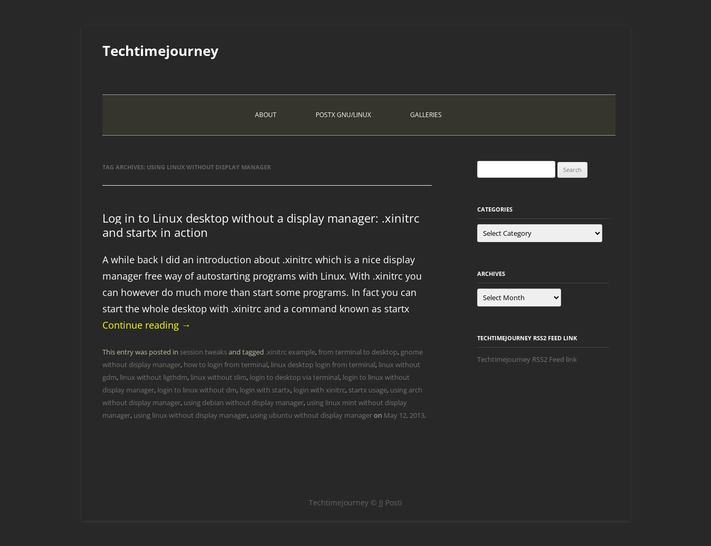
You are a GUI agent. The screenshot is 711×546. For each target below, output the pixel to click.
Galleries (426, 114)
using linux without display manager (190, 415)
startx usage (367, 390)
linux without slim (219, 377)
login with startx (265, 390)
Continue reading (146, 325)
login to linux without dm (196, 390)
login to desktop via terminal (294, 377)
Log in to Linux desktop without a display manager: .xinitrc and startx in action (261, 225)
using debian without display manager (244, 402)
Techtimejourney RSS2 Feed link (527, 359)
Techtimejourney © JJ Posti (355, 502)
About (266, 114)
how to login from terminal (226, 364)
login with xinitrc (319, 390)
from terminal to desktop (357, 352)
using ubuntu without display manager (311, 415)
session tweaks (203, 352)
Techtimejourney (160, 50)
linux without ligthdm (153, 377)
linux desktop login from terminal (323, 364)
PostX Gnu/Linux (343, 114)
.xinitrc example (290, 352)
